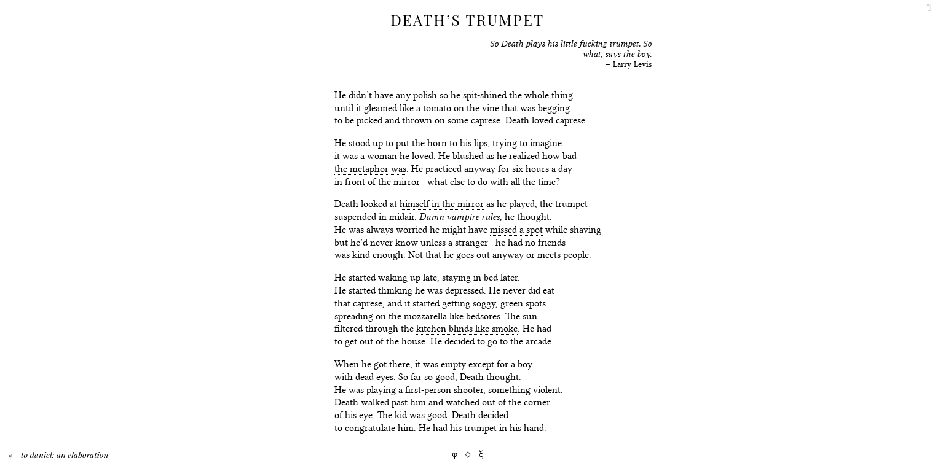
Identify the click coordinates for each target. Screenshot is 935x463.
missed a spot (516, 229)
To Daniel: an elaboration (64, 454)
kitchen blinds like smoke (467, 328)
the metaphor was (370, 168)
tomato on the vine (461, 108)
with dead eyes (363, 377)
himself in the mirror (442, 203)
